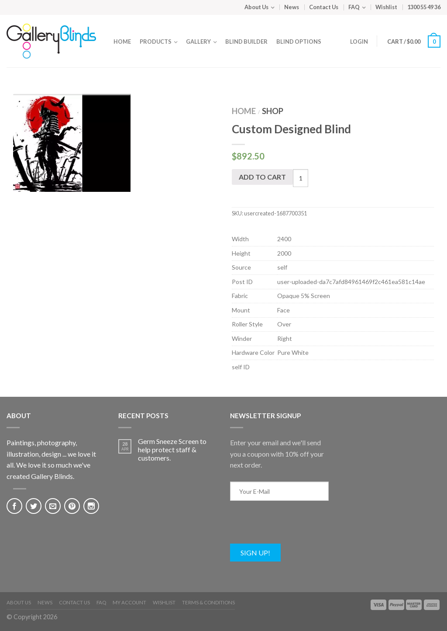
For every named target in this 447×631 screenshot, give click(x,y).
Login (359, 41)
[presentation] (296, 527)
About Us (256, 6)
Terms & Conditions (208, 602)
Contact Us (323, 6)
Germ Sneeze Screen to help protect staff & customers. (172, 449)
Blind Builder (246, 41)
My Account (129, 602)
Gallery (198, 41)
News (291, 6)
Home (122, 41)
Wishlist (386, 6)
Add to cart (262, 177)
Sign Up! (255, 552)
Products (156, 41)
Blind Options (298, 41)
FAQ (354, 6)
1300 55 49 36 (423, 6)
